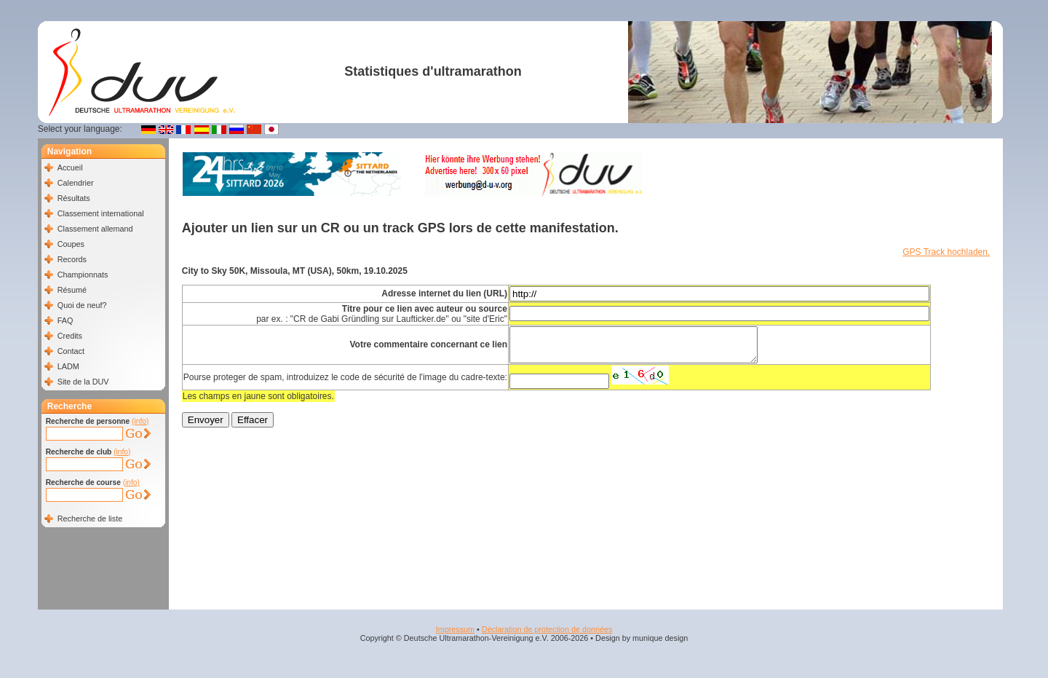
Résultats (73, 198)
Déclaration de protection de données (547, 629)
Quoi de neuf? (82, 305)
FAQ (65, 320)
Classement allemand (95, 228)
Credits (69, 335)
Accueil (70, 167)
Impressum (455, 629)
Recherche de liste (89, 518)
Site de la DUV (83, 381)
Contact (70, 351)
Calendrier (75, 182)
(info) (140, 421)
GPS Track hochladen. (946, 252)
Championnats (82, 274)
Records (72, 259)
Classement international (100, 213)
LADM (68, 366)
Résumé (72, 289)
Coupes (70, 244)
